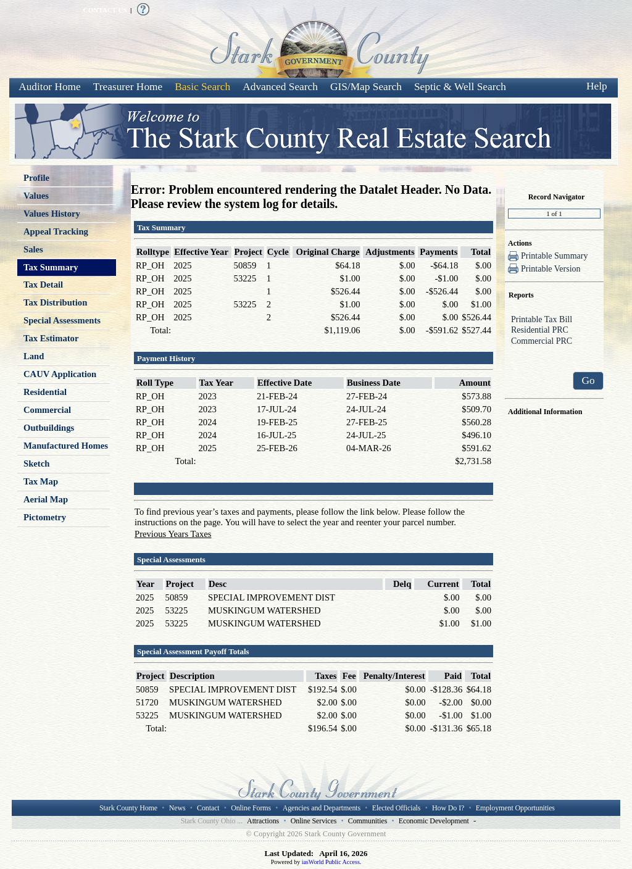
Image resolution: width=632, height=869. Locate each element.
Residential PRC (554, 330)
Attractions (263, 821)
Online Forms (251, 808)
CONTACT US (105, 10)
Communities (367, 821)
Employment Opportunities (515, 808)
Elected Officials (396, 808)
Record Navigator (556, 197)
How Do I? (448, 808)
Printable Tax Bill (554, 320)
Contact (208, 808)
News (177, 808)
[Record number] (554, 213)
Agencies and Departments (321, 808)
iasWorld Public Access (331, 862)
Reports (521, 295)
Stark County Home (128, 808)
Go (587, 380)
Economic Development (434, 821)
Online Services (314, 821)
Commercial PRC (554, 341)
